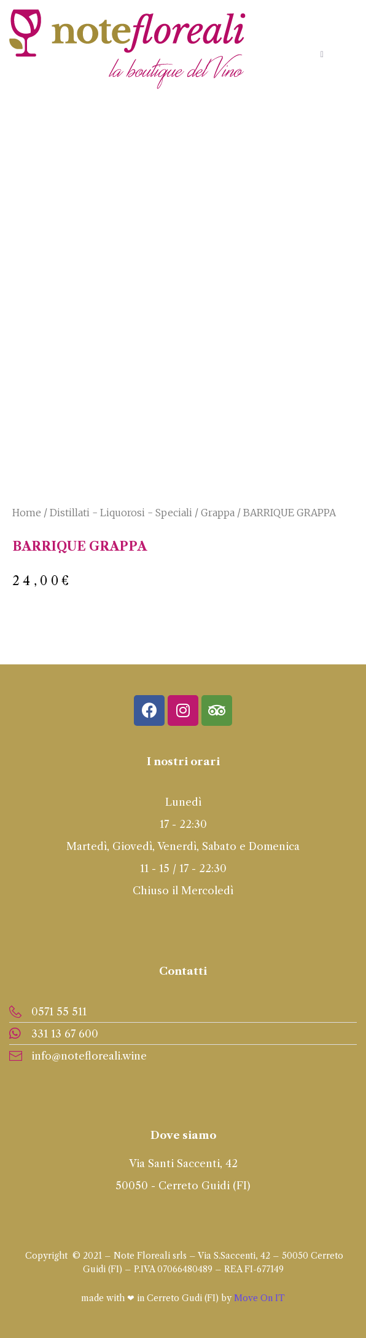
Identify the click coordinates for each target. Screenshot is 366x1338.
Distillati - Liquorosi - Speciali (121, 512)
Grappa (218, 512)
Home (26, 512)
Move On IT (259, 1298)
